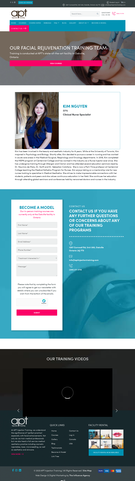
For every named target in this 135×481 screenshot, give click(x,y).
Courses (22, 23)
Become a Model (99, 23)
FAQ (56, 23)
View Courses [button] (56, 63)
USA (71, 443)
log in (71, 435)
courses (54, 435)
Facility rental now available (106, 452)
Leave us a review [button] (25, 3)
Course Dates (35, 23)
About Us (84, 23)
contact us (73, 430)
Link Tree (55, 456)
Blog (64, 23)
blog (53, 443)
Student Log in (113, 2)
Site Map (87, 470)
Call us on (106, 15)
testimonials (56, 448)
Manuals (47, 23)
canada (72, 439)
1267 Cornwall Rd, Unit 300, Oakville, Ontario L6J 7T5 (81, 5)
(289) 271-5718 (118, 13)
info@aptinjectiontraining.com (115, 5)
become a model (58, 452)
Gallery (72, 23)
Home (13, 23)
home (54, 430)
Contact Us (16, 28)
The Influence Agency (79, 475)
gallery (54, 439)
